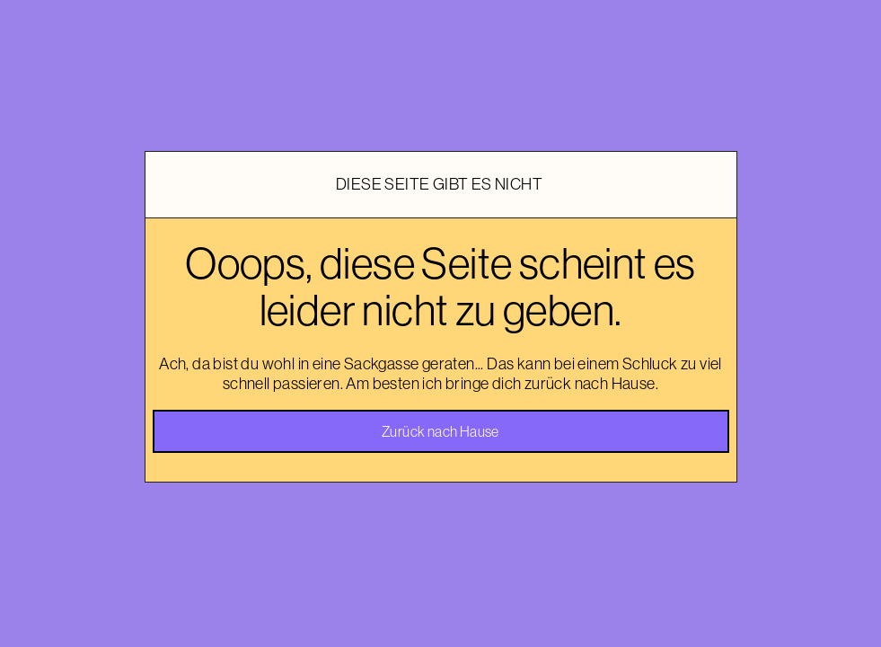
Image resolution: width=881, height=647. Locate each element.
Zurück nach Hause (440, 431)
